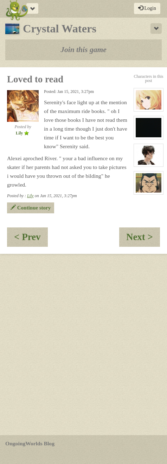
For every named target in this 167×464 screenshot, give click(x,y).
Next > (143, 239)
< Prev (31, 239)
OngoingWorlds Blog (29, 443)
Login (147, 8)
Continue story (31, 208)
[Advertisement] (83, 344)
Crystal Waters (50, 28)
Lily (30, 195)
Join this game (83, 49)
